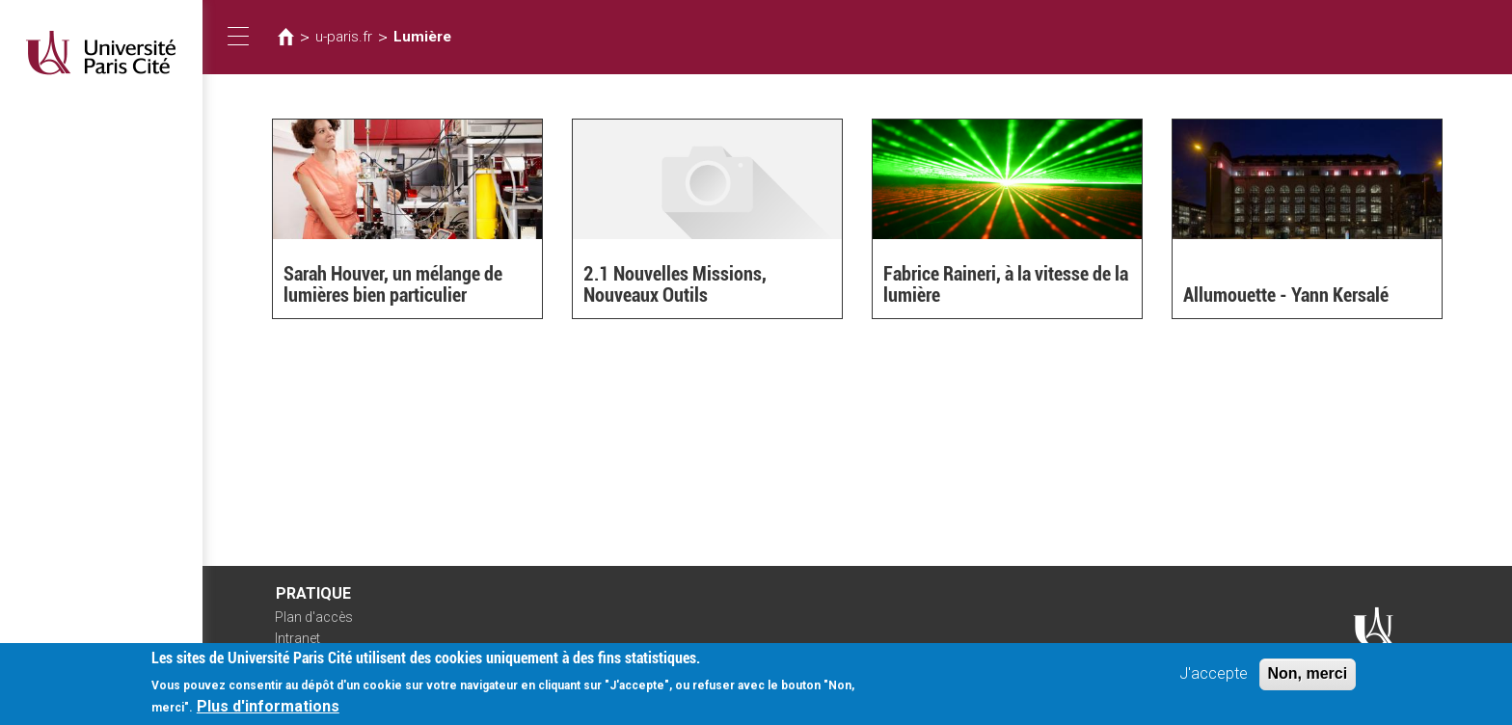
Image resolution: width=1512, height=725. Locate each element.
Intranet (297, 638)
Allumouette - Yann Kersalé (1286, 295)
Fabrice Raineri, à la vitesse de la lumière (1005, 284)
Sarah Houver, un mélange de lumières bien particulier (393, 284)
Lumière (422, 36)
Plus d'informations (268, 712)
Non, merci (1308, 679)
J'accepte (1213, 679)
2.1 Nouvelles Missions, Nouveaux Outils (675, 284)
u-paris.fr (343, 36)
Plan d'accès (314, 617)
